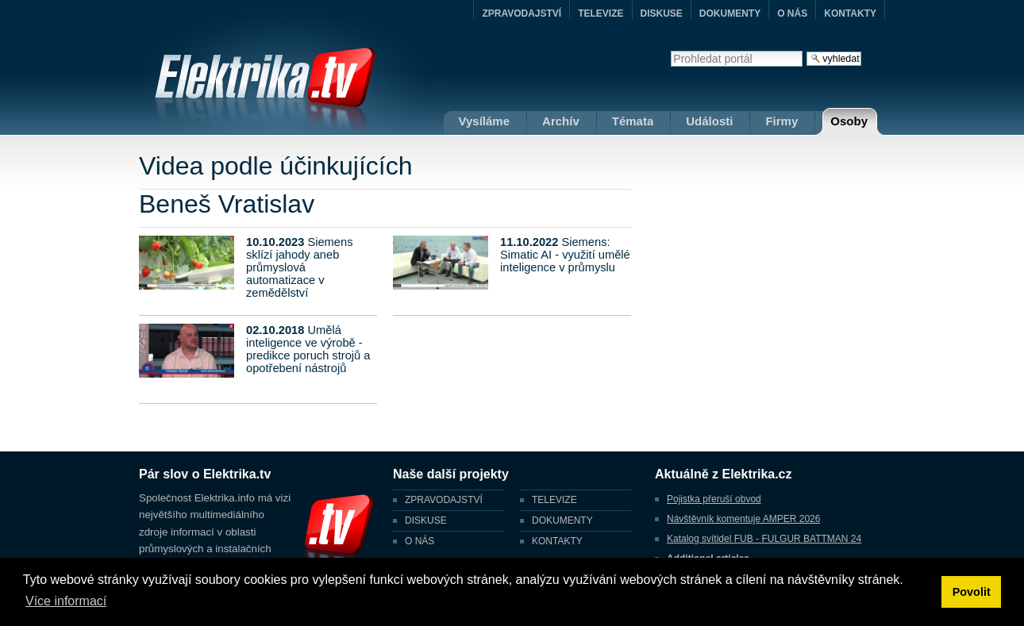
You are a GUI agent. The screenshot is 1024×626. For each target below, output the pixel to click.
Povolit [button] (972, 592)
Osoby (849, 121)
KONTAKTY (850, 13)
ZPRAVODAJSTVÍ (521, 13)
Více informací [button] (65, 601)
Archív (560, 121)
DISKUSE (662, 13)
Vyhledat (670, 50)
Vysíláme (484, 121)
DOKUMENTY (729, 13)
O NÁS (792, 13)
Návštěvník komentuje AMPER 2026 (743, 518)
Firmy (781, 121)
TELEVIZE (600, 13)
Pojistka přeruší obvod (714, 499)
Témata (633, 121)
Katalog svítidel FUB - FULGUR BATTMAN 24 (764, 538)
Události (709, 121)
